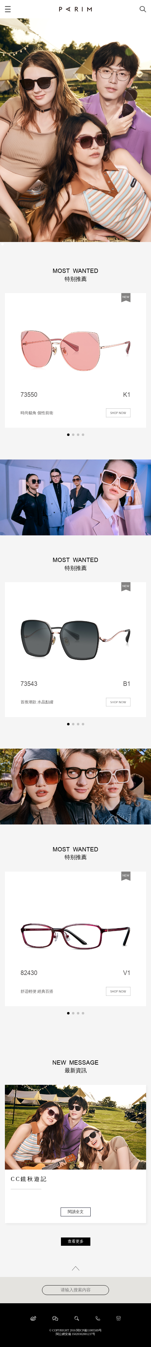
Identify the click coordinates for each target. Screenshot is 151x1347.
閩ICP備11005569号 (89, 1330)
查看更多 (76, 1241)
